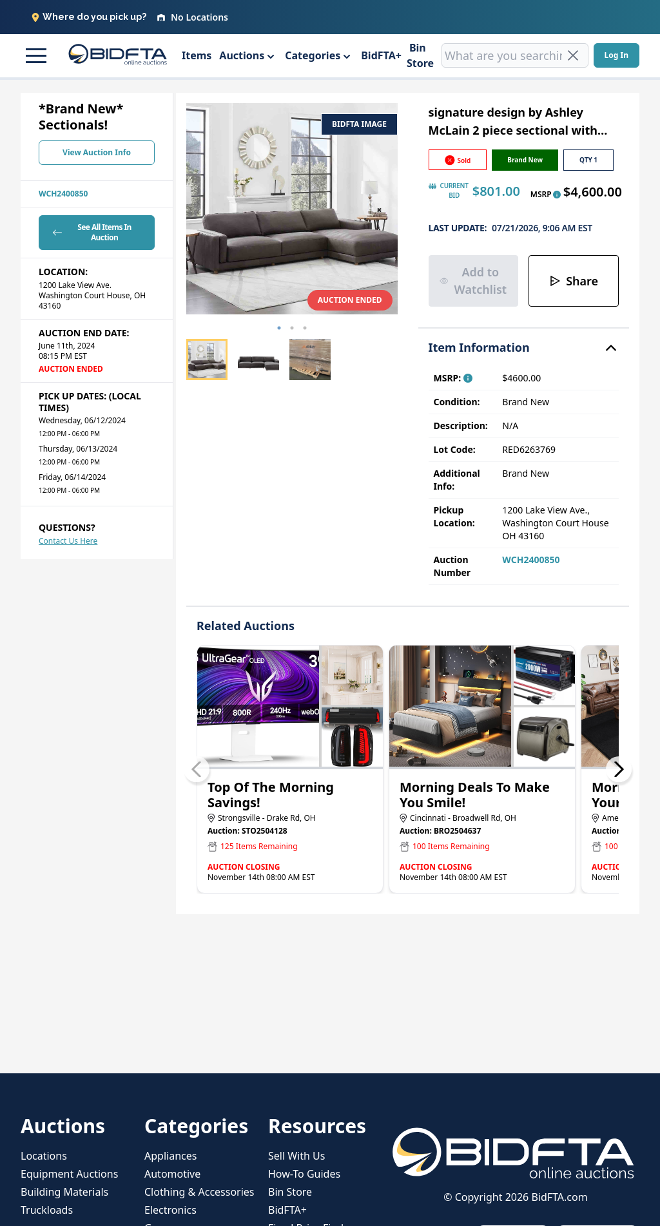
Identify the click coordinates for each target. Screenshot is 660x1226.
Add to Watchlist (473, 280)
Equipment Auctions (69, 1174)
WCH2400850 (63, 193)
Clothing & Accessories (199, 1192)
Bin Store (420, 55)
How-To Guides (304, 1174)
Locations (44, 1156)
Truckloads (47, 1210)
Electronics (170, 1210)
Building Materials (64, 1192)
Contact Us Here (68, 540)
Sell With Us (296, 1156)
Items (196, 55)
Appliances (170, 1156)
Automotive (172, 1174)
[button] (34, 55)
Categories (312, 55)
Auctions (241, 55)
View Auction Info (97, 152)
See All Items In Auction (90, 232)
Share (573, 281)
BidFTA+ (381, 55)
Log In (616, 55)
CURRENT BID (449, 190)
